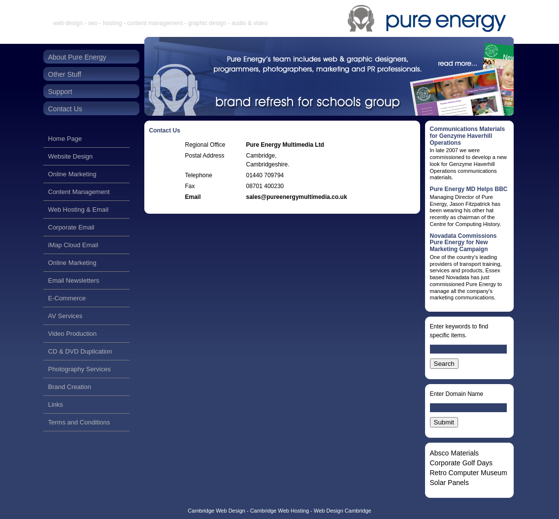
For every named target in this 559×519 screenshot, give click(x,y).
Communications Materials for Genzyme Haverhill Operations (467, 136)
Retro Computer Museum (468, 473)
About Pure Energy (77, 57)
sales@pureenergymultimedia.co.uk (296, 197)
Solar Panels (449, 483)
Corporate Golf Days (461, 463)
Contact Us (65, 109)
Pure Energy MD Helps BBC (469, 189)
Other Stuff (64, 74)
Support (60, 92)
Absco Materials (454, 453)
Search (444, 363)
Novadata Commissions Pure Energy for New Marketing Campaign (463, 242)
